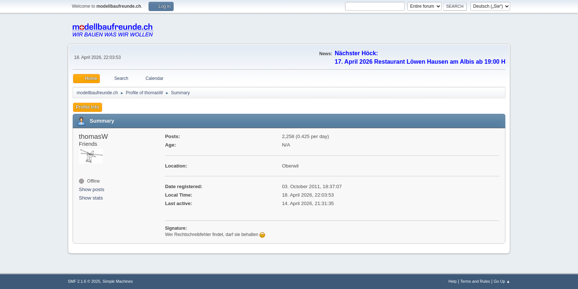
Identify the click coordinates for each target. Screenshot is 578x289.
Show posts (91, 189)
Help (453, 281)
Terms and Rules (475, 281)
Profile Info (87, 107)
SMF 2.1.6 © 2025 (84, 281)
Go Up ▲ (502, 281)
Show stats (91, 198)
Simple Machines (117, 281)
